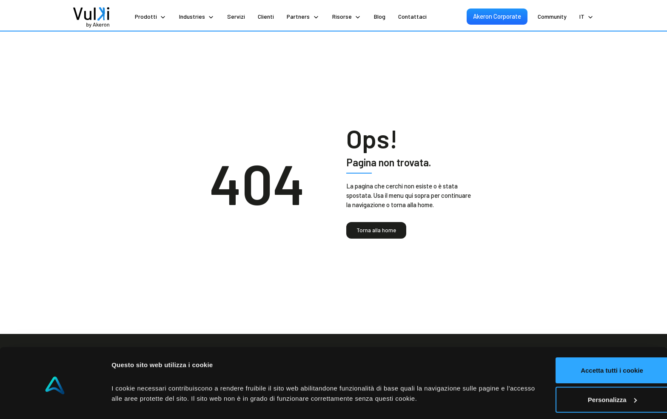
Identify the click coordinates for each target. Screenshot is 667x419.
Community (552, 16)
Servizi (236, 16)
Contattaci (412, 16)
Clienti (266, 16)
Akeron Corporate (497, 16)
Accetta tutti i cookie (574, 340)
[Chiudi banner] (654, 330)
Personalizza (574, 369)
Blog (379, 16)
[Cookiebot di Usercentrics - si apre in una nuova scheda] (55, 402)
